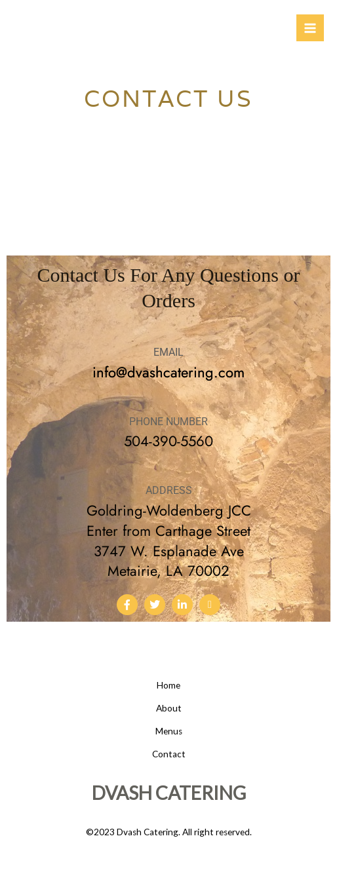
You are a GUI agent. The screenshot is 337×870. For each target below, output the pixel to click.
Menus (168, 731)
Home (168, 685)
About (169, 708)
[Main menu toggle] (310, 28)
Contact (169, 754)
